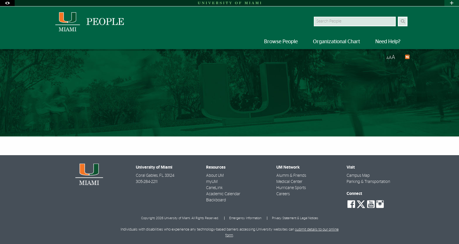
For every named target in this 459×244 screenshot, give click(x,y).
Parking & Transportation (368, 182)
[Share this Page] (405, 58)
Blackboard (216, 200)
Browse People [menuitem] (281, 41)
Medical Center (289, 182)
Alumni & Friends (291, 176)
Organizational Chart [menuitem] (336, 41)
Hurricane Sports (291, 188)
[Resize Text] (390, 57)
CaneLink (214, 188)
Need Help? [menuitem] (387, 41)
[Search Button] (402, 21)
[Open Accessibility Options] (7, 3)
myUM (211, 182)
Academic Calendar (223, 194)
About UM (215, 176)
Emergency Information (245, 218)
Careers (283, 194)
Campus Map (358, 176)
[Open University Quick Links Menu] (451, 3)
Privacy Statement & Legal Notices (295, 218)
